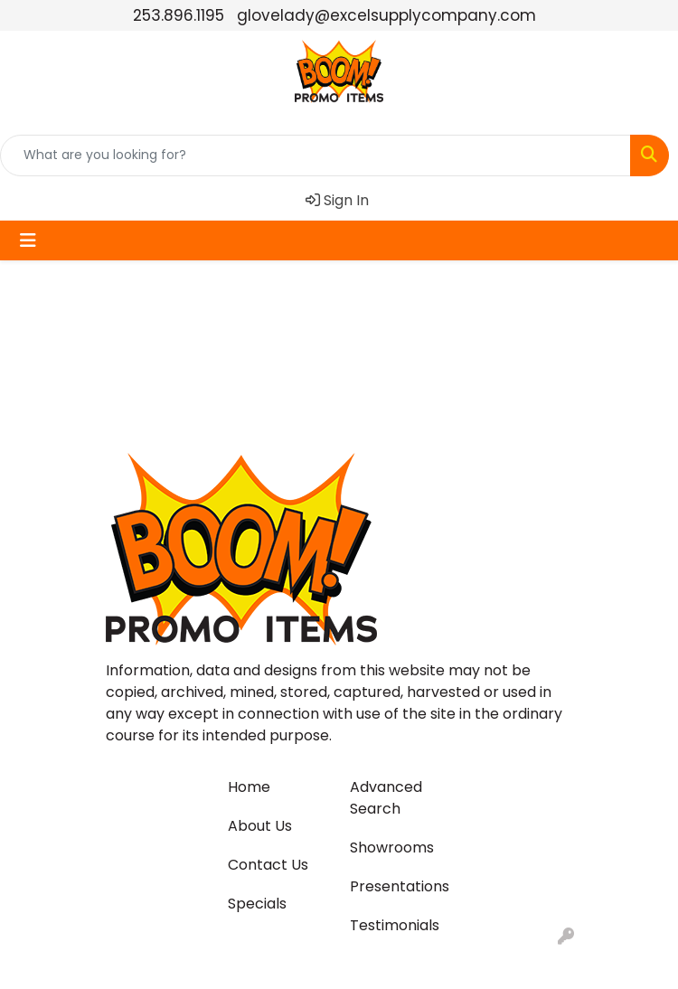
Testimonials (394, 925)
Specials (257, 903)
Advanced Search (386, 798)
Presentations (399, 886)
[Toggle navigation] (28, 240)
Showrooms (392, 847)
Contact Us (268, 864)
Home (249, 787)
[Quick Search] (315, 155)
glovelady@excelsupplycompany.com (386, 15)
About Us (260, 825)
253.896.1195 (178, 15)
